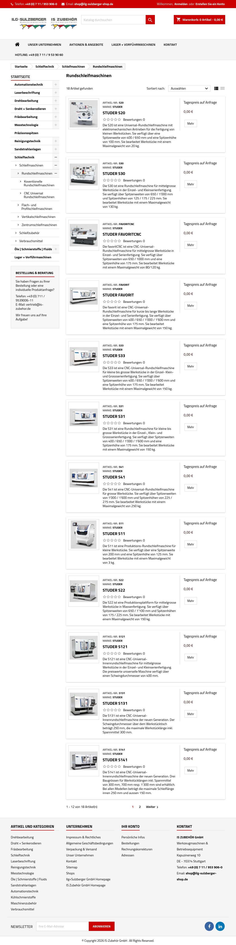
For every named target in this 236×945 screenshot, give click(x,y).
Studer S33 (114, 355)
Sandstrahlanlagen (28, 149)
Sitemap (71, 867)
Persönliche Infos (133, 837)
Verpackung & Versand (81, 849)
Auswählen (190, 88)
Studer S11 (114, 533)
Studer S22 (114, 590)
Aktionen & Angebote (86, 44)
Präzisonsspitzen (26, 132)
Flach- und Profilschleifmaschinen (36, 206)
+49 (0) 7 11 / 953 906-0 (41, 4)
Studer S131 (115, 703)
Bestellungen (130, 843)
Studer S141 (115, 760)
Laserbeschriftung (27, 92)
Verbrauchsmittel (31, 240)
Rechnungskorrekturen (136, 849)
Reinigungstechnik (28, 140)
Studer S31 (114, 416)
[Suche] (118, 19)
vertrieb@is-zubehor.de (29, 306)
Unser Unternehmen (44, 44)
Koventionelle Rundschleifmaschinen (39, 183)
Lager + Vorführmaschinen (133, 44)
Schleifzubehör (29, 232)
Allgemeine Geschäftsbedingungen (89, 843)
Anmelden (181, 4)
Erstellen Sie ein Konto (210, 4)
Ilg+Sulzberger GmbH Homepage (88, 879)
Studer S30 (114, 173)
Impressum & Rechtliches (83, 837)
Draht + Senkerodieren (30, 108)
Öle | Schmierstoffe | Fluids (33, 249)
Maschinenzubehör (24, 903)
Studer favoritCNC (122, 234)
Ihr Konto (130, 826)
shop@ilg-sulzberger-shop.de (93, 4)
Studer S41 (114, 477)
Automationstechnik (29, 84)
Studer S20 (114, 113)
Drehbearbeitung (26, 100)
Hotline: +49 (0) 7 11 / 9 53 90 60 (39, 54)
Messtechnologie (26, 124)
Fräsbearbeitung (26, 116)
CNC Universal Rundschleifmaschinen (39, 195)
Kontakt (170, 44)
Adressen (127, 855)
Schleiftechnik (24, 157)
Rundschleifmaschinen (37, 173)
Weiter (152, 806)
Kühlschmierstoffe (23, 897)
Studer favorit (118, 295)
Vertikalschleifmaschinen (39, 216)
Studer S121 (115, 647)
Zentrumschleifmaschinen (39, 224)
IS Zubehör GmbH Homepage (86, 885)
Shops (70, 873)
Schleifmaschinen (31, 165)
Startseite (20, 76)
